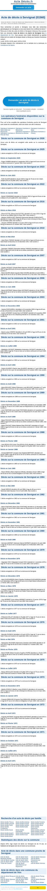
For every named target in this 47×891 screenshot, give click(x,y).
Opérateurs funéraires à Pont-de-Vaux (8, 134)
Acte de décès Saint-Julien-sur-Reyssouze (22, 861)
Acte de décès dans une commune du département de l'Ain (19, 871)
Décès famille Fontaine (38, 822)
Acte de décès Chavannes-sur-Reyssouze (36, 860)
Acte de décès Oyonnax (8, 879)
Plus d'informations (18, 889)
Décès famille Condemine (5, 827)
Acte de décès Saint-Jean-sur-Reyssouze (22, 857)
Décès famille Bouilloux (38, 833)
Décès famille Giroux (37, 835)
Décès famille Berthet (7, 835)
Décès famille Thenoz (7, 822)
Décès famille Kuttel (22, 827)
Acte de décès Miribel (37, 882)
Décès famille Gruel (22, 835)
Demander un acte (23, 7)
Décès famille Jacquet (7, 823)
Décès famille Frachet (22, 823)
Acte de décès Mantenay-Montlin (6, 857)
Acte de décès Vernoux (38, 863)
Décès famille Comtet (37, 831)
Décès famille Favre (7, 825)
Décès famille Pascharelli (20, 830)
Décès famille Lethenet (38, 830)
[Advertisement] (23, 72)
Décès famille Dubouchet (35, 827)
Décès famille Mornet (37, 823)
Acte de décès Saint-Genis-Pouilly (22, 880)
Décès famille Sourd (7, 830)
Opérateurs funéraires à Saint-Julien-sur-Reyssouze (8, 130)
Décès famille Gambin (22, 825)
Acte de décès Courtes (7, 860)
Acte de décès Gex (21, 882)
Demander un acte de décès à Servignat (23, 101)
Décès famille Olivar (37, 825)
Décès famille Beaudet (22, 833)
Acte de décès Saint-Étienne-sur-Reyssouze (21, 865)
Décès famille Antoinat (22, 822)
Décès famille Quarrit (7, 833)
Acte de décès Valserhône (5, 881)
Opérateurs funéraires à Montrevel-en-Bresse (23, 132)
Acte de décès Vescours (38, 857)
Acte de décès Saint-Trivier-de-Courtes (7, 862)
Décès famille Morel (7, 836)
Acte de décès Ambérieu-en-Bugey (22, 877)
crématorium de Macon (8, 45)
